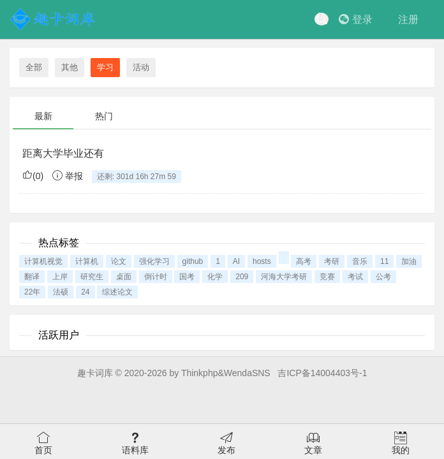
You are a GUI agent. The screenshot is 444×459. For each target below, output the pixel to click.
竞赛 (327, 276)
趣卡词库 (95, 373)
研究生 (91, 276)
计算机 (86, 261)
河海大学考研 (284, 276)
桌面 (123, 276)
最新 (43, 116)
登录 (356, 19)
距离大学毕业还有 (63, 153)
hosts (262, 261)
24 (85, 292)
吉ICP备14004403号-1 (322, 373)
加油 (409, 261)
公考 (383, 276)
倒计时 (155, 276)
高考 (303, 261)
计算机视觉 (43, 261)
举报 (67, 176)
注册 (408, 19)
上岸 (60, 276)
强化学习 (154, 261)
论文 (118, 261)
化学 (215, 276)
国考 (187, 276)
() (32, 176)
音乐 (359, 261)
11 (384, 261)
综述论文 (117, 292)
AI (236, 261)
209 (241, 276)
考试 (355, 276)
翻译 (32, 276)
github (193, 261)
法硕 (60, 292)
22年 (32, 292)
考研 (331, 261)
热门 (104, 116)
